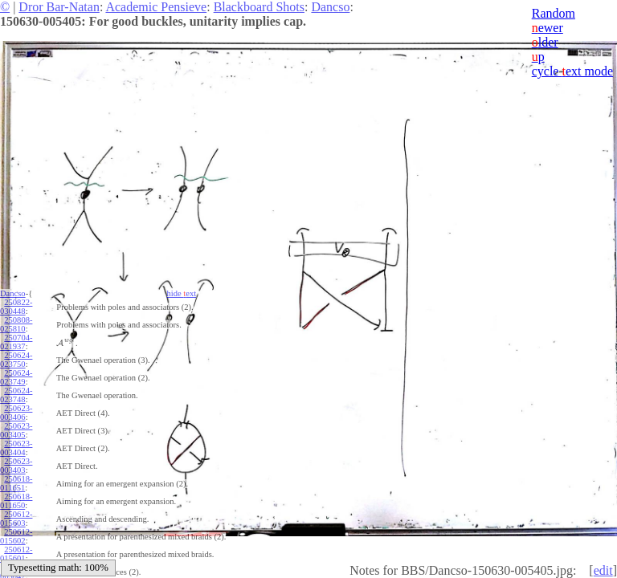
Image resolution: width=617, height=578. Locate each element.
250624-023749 (16, 377)
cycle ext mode (572, 71)
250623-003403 (16, 465)
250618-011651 (16, 483)
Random (553, 13)
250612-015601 (16, 554)
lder (545, 42)
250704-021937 (16, 342)
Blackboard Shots (259, 7)
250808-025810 (16, 324)
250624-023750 (16, 359)
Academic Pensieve (155, 7)
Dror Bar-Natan (59, 7)
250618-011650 (16, 501)
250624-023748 (16, 395)
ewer (547, 28)
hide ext (182, 293)
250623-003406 (16, 412)
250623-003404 (16, 448)
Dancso (330, 7)
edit (603, 570)
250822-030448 (16, 306)
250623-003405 (16, 430)
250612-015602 (16, 536)
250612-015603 (16, 518)
